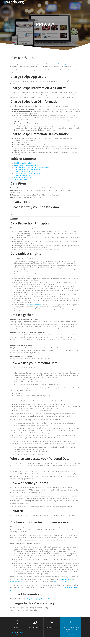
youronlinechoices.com (17, 581)
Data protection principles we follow (26, 165)
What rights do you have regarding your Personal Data (31, 167)
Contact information (20, 179)
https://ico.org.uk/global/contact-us (39, 599)
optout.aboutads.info (66, 579)
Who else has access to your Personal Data (28, 173)
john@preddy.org (60, 64)
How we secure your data (22, 175)
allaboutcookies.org (59, 581)
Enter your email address (18, 212)
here (19, 587)
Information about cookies (23, 177)
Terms (13, 632)
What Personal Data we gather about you (27, 169)
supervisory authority (34, 305)
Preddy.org (14, 2)
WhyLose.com (70, 634)
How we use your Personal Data (24, 171)
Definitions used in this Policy (23, 163)
